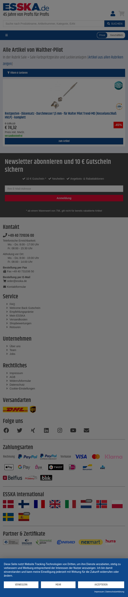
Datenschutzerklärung (115, 592)
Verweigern (21, 584)
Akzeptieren (101, 584)
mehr (58, 584)
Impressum (99, 592)
